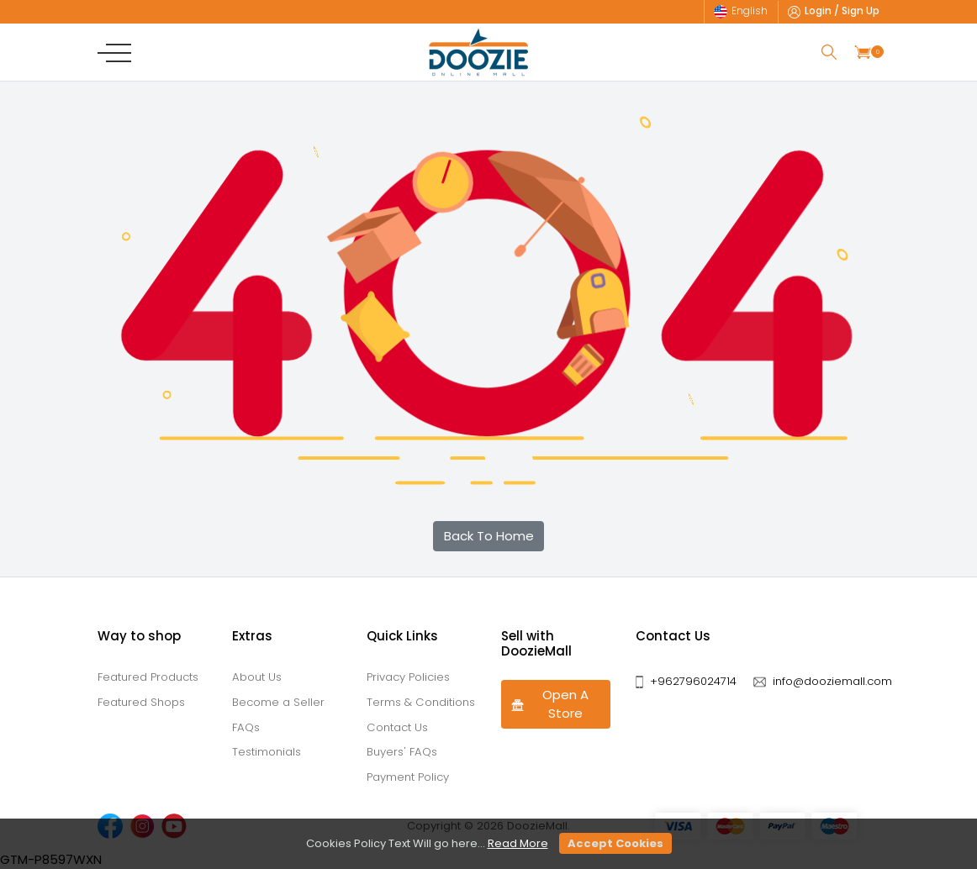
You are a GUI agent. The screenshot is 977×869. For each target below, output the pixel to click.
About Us (257, 677)
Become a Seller (278, 702)
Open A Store (549, 704)
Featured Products (148, 677)
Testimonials (266, 752)
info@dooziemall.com (832, 681)
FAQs (246, 727)
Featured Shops (141, 702)
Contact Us (397, 727)
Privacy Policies (408, 677)
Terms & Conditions (421, 702)
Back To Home (489, 536)
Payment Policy (408, 777)
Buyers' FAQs (402, 752)
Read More (518, 843)
